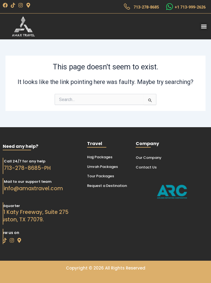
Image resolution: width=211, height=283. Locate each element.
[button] (203, 26)
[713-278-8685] (127, 6)
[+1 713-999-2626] (169, 6)
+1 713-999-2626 (190, 7)
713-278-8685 (146, 7)
